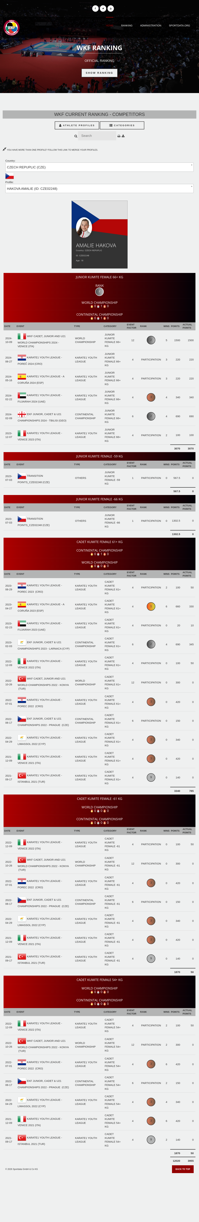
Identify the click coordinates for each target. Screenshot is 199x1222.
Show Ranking (99, 72)
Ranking (127, 25)
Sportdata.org (179, 25)
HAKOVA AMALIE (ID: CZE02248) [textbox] (32, 189)
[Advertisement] (99, 1196)
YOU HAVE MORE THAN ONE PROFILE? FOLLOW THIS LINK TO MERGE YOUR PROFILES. (50, 150)
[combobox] (99, 167)
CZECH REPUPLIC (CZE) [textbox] (26, 167)
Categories (122, 125)
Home (109, 25)
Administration (150, 25)
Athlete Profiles (77, 125)
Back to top (183, 1169)
